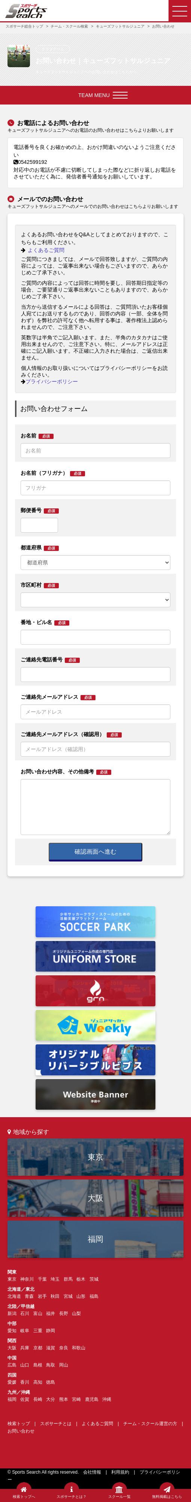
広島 (11, 1365)
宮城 (68, 1296)
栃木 (80, 1279)
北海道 (14, 1296)
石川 (24, 1313)
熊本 (63, 1399)
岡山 (63, 1365)
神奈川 (27, 1279)
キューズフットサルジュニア (120, 26)
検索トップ (18, 1423)
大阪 (95, 1198)
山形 (80, 1296)
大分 (50, 1399)
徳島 (50, 1382)
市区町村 (40, 585)
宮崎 (76, 1399)
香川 (24, 1382)
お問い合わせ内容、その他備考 (66, 772)
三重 (37, 1330)
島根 (37, 1365)
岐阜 (24, 1330)
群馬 (68, 1279)
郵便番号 (40, 510)
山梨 (76, 1313)
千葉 (42, 1279)
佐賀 (24, 1399)
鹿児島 (91, 1399)
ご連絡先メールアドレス (58, 697)
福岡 (95, 1239)
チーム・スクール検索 (69, 26)
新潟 (11, 1313)
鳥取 (50, 1365)
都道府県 (40, 548)
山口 (24, 1365)
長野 (63, 1313)
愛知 (11, 1330)
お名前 (37, 436)
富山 (37, 1313)
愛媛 (11, 1382)
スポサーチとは (56, 1423)
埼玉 (55, 1279)
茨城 (94, 1279)
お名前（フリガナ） (53, 473)
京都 (37, 1347)
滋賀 (50, 1347)
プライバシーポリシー (49, 381)
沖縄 (106, 1399)
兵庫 (24, 1347)
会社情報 (92, 1472)
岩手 (42, 1296)
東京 (95, 1157)
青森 (29, 1296)
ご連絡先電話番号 (50, 660)
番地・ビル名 (45, 622)
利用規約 (120, 1472)
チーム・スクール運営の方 (150, 1423)
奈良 (63, 1347)
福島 (94, 1296)
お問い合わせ (20, 1431)
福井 (50, 1313)
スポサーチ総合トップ (24, 26)
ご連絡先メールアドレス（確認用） (71, 734)
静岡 (50, 1330)
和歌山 (78, 1347)
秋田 (55, 1296)
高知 (37, 1382)
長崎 (37, 1399)
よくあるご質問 (42, 250)
